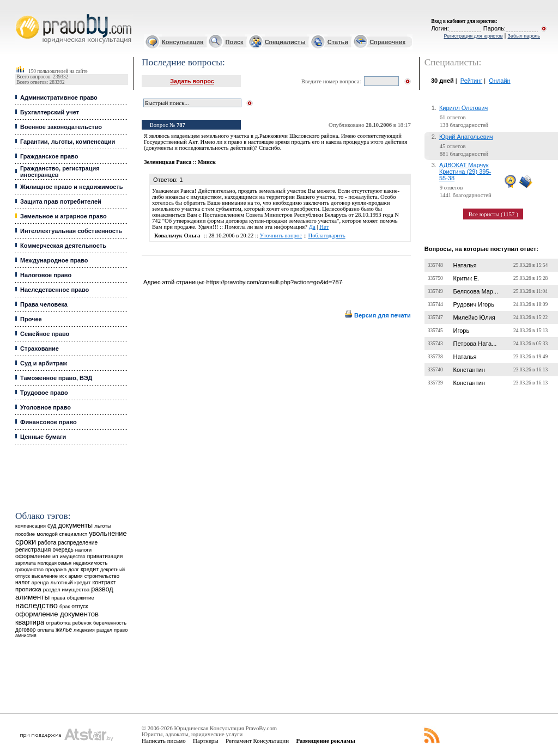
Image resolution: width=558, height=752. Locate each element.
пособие (25, 534)
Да (312, 227)
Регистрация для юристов (473, 36)
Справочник (387, 42)
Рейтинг (471, 80)
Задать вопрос (192, 81)
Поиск (235, 42)
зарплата (25, 563)
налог (22, 582)
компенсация (30, 526)
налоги (83, 550)
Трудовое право (44, 392)
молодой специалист (62, 534)
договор (25, 630)
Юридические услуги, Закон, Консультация (20, 14)
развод (102, 589)
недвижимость (90, 563)
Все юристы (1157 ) (493, 214)
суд (51, 525)
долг (73, 569)
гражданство (29, 569)
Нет (324, 227)
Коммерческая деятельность (63, 245)
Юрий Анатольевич (466, 136)
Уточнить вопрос (281, 236)
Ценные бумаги (43, 436)
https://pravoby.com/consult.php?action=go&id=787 (274, 282)
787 (181, 125)
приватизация (105, 556)
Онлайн (499, 80)
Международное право (54, 260)
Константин (468, 369)
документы (75, 525)
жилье (64, 630)
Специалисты (285, 42)
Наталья (464, 265)
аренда (40, 582)
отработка (58, 623)
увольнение (107, 533)
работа (47, 542)
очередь (63, 550)
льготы (102, 526)
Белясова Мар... (475, 291)
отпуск (79, 606)
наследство (36, 605)
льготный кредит (71, 582)
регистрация (33, 549)
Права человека (44, 304)
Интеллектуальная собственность (71, 231)
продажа (55, 569)
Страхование (39, 348)
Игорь (461, 330)
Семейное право (44, 334)
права (58, 598)
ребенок (82, 623)
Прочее (31, 319)
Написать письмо (164, 740)
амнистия (26, 635)
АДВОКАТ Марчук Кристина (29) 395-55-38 (465, 171)
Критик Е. (466, 278)
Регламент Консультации (257, 740)
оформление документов (57, 614)
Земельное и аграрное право (63, 216)
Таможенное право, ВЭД (56, 378)
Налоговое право (45, 275)
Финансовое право (48, 422)
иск (62, 576)
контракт (104, 582)
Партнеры (206, 740)
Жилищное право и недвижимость (71, 187)
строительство (101, 576)
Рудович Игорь (473, 304)
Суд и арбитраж (43, 363)
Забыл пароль (524, 36)
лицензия (84, 630)
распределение (78, 543)
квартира (29, 622)
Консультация (182, 42)
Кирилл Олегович (463, 108)
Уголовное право (45, 407)
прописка (28, 589)
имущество (73, 556)
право (121, 630)
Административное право (59, 97)
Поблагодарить (326, 236)
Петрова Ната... (474, 343)
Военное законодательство (61, 127)
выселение (45, 576)
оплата (46, 630)
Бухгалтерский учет (49, 112)
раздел (104, 630)
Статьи (337, 42)
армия (75, 576)
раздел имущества (66, 589)
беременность (109, 623)
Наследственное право (54, 289)
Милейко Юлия (474, 317)
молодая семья (54, 563)
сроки (25, 541)
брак (64, 606)
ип (55, 556)
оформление (33, 556)
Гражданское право (49, 156)
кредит (90, 569)
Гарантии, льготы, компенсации (67, 141)
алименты (32, 597)
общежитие (80, 598)
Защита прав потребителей (60, 201)
